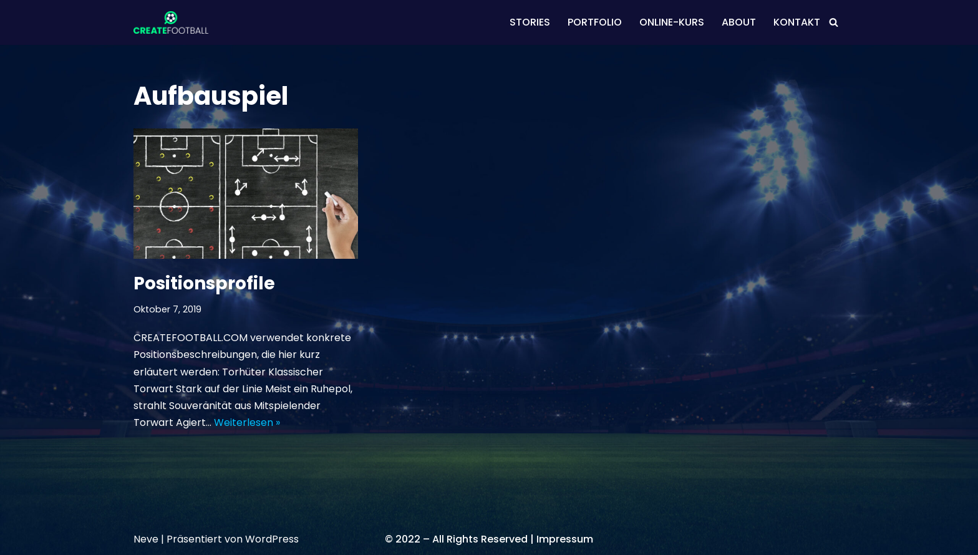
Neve (145, 539)
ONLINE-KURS (671, 22)
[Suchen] (833, 22)
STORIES (530, 22)
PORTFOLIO (595, 22)
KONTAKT (796, 22)
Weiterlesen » (247, 422)
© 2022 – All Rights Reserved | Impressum (489, 539)
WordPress (272, 539)
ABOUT (739, 22)
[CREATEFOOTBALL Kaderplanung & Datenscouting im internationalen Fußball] (170, 22)
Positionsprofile (204, 283)
